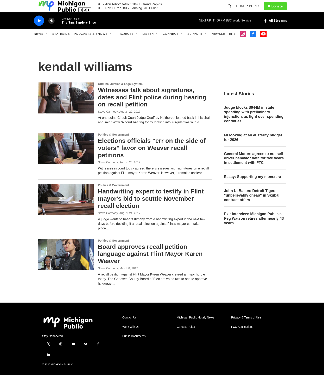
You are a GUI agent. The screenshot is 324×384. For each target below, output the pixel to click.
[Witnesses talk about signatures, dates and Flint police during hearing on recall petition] (66, 107)
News (38, 43)
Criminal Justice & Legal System (120, 93)
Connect (170, 43)
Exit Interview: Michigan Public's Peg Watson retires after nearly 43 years (254, 227)
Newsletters (224, 43)
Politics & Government (113, 143)
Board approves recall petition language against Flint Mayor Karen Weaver (150, 263)
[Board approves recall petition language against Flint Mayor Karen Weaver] (66, 263)
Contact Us (129, 326)
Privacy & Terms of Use (246, 326)
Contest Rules (186, 336)
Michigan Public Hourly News (195, 326)
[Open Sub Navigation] (46, 43)
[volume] (51, 30)
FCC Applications (242, 336)
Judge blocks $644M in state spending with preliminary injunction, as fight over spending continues (254, 123)
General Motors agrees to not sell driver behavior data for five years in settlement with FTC (254, 167)
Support (195, 43)
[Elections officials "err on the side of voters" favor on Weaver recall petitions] (66, 157)
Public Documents (134, 345)
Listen (148, 43)
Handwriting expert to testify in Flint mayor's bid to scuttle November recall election (151, 207)
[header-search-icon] (231, 11)
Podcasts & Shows (91, 43)
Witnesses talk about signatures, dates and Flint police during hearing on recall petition (152, 106)
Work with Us (130, 336)
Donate (279, 11)
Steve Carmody (108, 121)
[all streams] (275, 30)
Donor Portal (250, 10)
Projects (125, 43)
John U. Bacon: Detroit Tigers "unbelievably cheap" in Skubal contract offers (251, 204)
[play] (39, 30)
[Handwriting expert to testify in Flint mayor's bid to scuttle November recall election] (66, 208)
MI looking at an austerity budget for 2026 (253, 146)
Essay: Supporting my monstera (252, 186)
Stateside (61, 43)
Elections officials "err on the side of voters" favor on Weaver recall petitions (152, 157)
